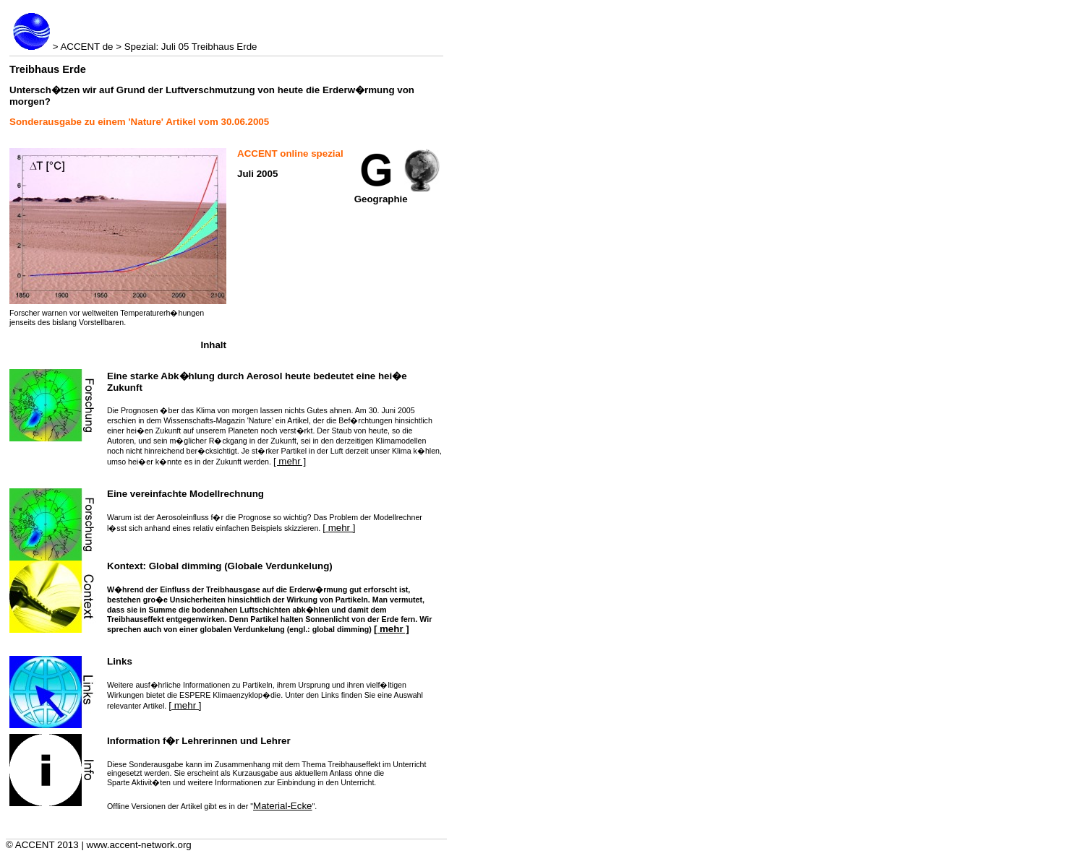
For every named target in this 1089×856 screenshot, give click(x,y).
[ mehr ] (289, 461)
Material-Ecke (282, 805)
